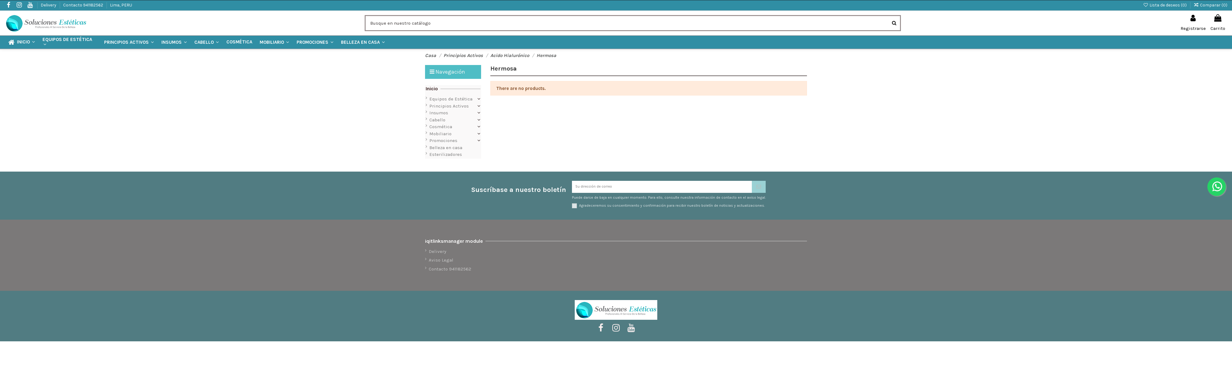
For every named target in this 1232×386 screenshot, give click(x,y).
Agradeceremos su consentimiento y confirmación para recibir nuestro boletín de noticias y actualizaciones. (672, 209)
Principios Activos (449, 106)
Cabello (437, 120)
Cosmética (440, 126)
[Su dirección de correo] (662, 189)
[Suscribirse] (759, 189)
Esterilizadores (445, 154)
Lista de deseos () (1165, 5)
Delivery (49, 5)
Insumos (438, 113)
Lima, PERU (121, 5)
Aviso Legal (441, 264)
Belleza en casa (445, 147)
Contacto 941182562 (83, 5)
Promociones (443, 140)
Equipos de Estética (450, 99)
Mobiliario (440, 133)
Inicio (432, 88)
